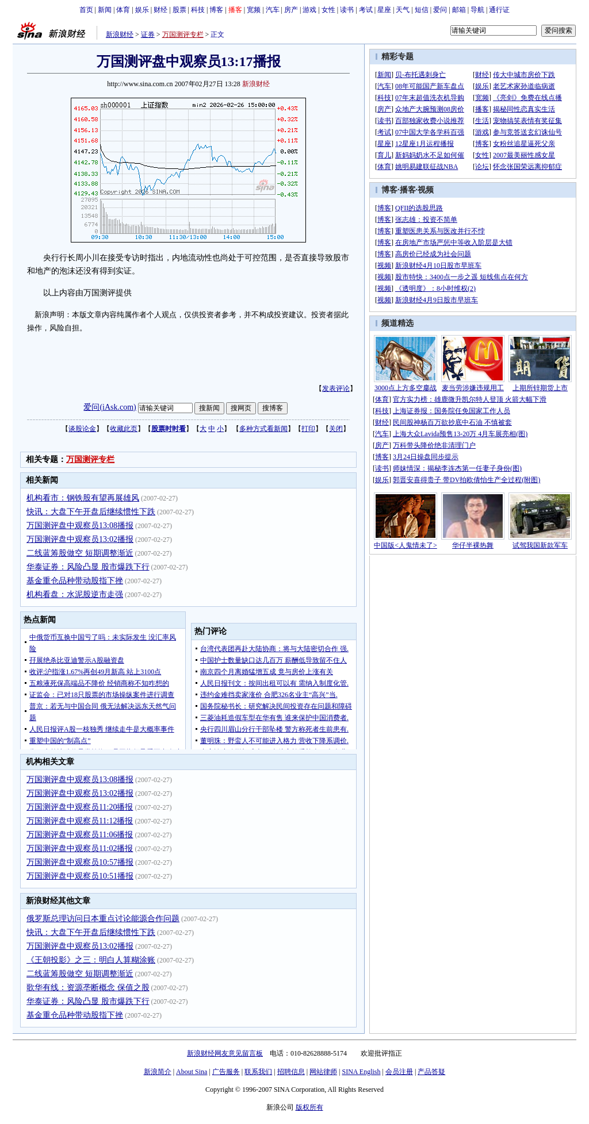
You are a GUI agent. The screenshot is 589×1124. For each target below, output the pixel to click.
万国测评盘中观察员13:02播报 (79, 539)
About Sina (191, 1072)
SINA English (361, 1072)
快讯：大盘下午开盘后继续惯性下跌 (90, 511)
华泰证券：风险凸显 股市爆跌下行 (88, 567)
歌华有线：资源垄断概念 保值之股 (88, 987)
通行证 (499, 10)
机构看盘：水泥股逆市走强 (74, 594)
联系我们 (258, 1072)
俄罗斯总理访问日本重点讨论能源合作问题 (102, 918)
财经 (160, 10)
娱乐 (142, 10)
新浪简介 (157, 1072)
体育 (123, 10)
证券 (148, 34)
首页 (86, 10)
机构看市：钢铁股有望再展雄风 (82, 498)
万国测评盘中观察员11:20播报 (79, 807)
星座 (384, 10)
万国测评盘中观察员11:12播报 (79, 821)
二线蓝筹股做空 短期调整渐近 (79, 553)
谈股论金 (82, 429)
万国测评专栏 (183, 34)
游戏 (309, 10)
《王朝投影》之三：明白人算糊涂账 (90, 960)
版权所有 (309, 1107)
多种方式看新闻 (263, 429)
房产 (291, 10)
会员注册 (399, 1072)
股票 (179, 10)
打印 (308, 429)
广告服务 (226, 1072)
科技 (198, 10)
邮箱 (459, 10)
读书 (347, 10)
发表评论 (336, 388)
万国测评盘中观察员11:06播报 (79, 834)
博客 (216, 10)
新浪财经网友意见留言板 (225, 1053)
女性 (328, 10)
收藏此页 (123, 429)
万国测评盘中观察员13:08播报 (79, 525)
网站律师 (323, 1072)
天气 (403, 10)
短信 (422, 10)
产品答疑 (431, 1072)
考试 (366, 10)
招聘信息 (291, 1072)
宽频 (254, 10)
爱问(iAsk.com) (109, 407)
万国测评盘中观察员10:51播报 (79, 876)
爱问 (440, 10)
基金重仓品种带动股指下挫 (74, 580)
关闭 (336, 429)
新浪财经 (119, 34)
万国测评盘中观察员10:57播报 (79, 862)
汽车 (273, 10)
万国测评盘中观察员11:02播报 (79, 848)
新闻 (105, 10)
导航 (477, 10)
